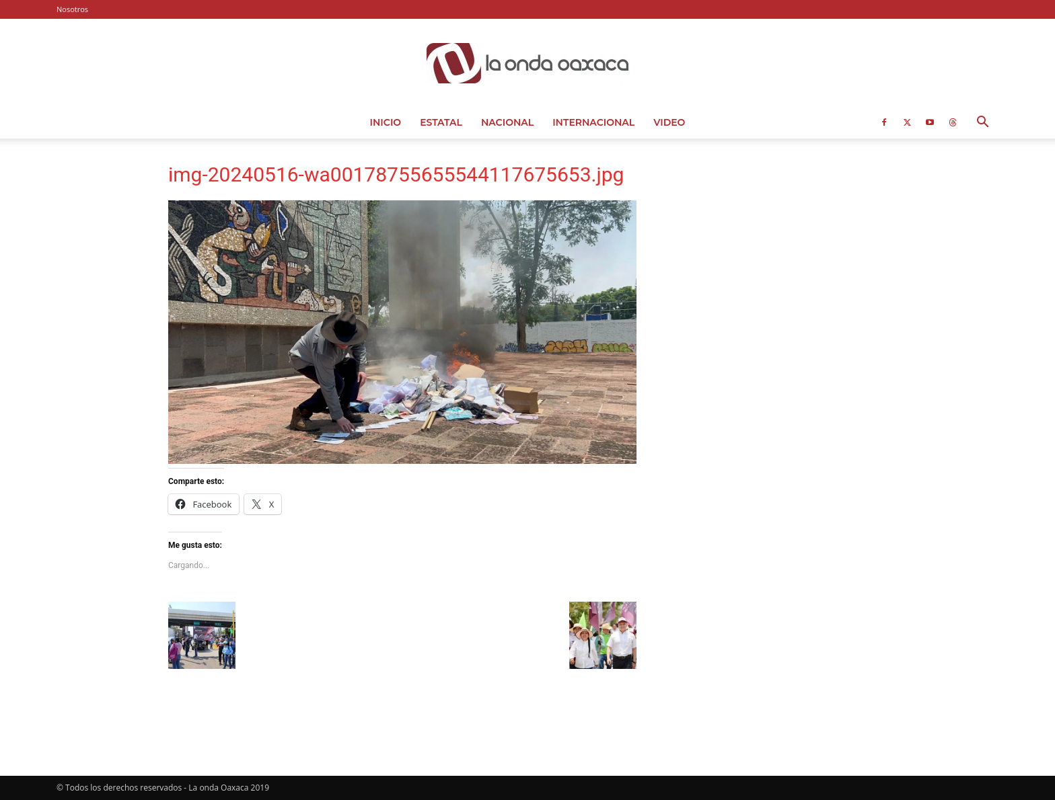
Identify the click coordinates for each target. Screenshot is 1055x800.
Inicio (386, 122)
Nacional (507, 122)
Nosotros (72, 9)
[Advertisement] (778, 252)
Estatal (441, 122)
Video (669, 122)
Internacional (593, 122)
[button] (982, 123)
